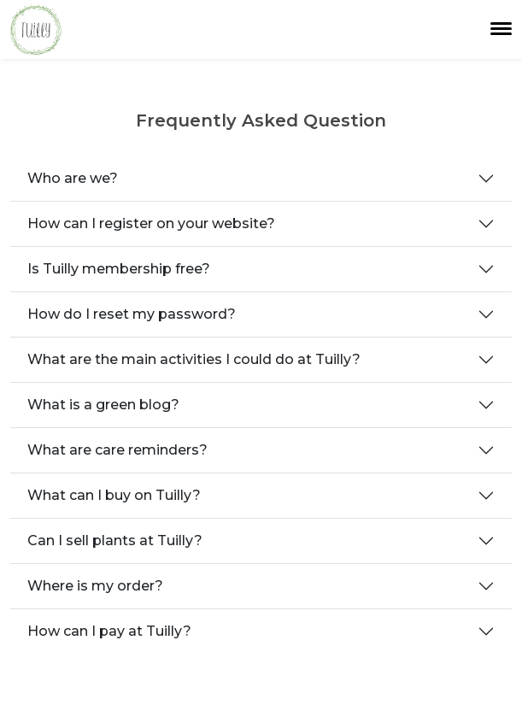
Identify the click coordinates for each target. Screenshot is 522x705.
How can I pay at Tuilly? (109, 631)
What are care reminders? (117, 450)
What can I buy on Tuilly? (114, 495)
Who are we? (72, 178)
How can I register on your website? (151, 223)
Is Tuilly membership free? (118, 269)
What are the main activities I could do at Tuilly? (194, 359)
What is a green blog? (103, 405)
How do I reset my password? (131, 314)
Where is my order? (95, 586)
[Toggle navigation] (501, 28)
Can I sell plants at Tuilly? (114, 540)
